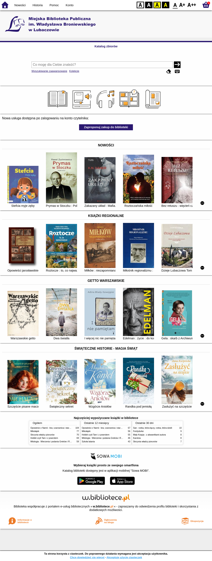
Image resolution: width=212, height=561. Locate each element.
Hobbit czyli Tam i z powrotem (44, 438)
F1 (182, 4)
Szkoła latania (88, 441)
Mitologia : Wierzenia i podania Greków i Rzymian (53, 441)
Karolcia (137, 438)
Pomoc (54, 5)
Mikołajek (34, 431)
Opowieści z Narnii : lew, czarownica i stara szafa (53, 428)
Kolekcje (74, 71)
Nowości (20, 5)
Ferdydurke (138, 431)
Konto (69, 5)
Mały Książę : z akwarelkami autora (149, 435)
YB (157, 4)
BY (165, 4)
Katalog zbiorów (105, 46)
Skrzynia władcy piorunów (42, 435)
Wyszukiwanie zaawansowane (49, 71)
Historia (38, 5)
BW (149, 4)
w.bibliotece (103, 506)
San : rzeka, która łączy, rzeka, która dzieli (152, 428)
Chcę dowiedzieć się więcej (87, 557)
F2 (192, 4)
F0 (175, 4)
